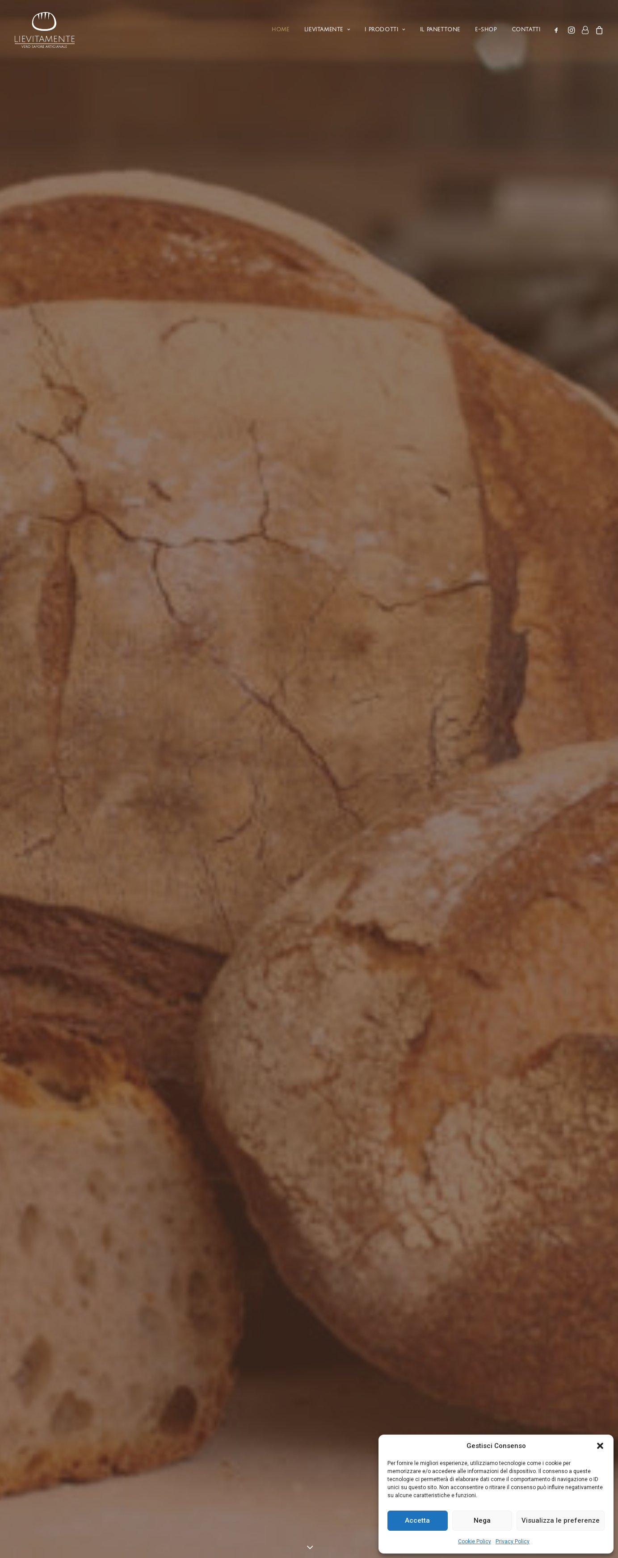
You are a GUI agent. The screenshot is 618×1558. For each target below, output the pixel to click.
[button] (600, 1445)
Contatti (526, 30)
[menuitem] (280, 30)
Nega (482, 1520)
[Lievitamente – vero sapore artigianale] (44, 30)
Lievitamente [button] (327, 30)
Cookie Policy (474, 1541)
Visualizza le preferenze (560, 1520)
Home (280, 30)
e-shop (486, 30)
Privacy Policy (513, 1541)
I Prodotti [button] (385, 30)
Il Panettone (440, 30)
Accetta (417, 1520)
